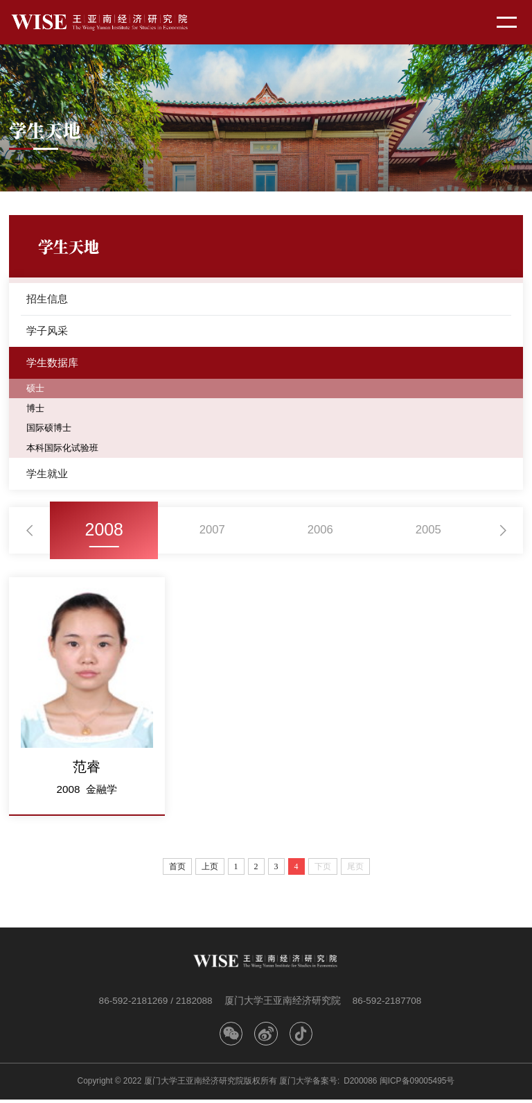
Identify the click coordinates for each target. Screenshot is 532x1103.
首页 (177, 870)
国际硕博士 (50, 430)
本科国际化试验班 (65, 450)
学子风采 (47, 331)
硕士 (36, 390)
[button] (30, 533)
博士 (36, 410)
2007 (212, 533)
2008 (104, 533)
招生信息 (47, 299)
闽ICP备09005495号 (417, 1084)
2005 (428, 533)
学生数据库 (52, 364)
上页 (210, 870)
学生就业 (47, 476)
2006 (320, 533)
